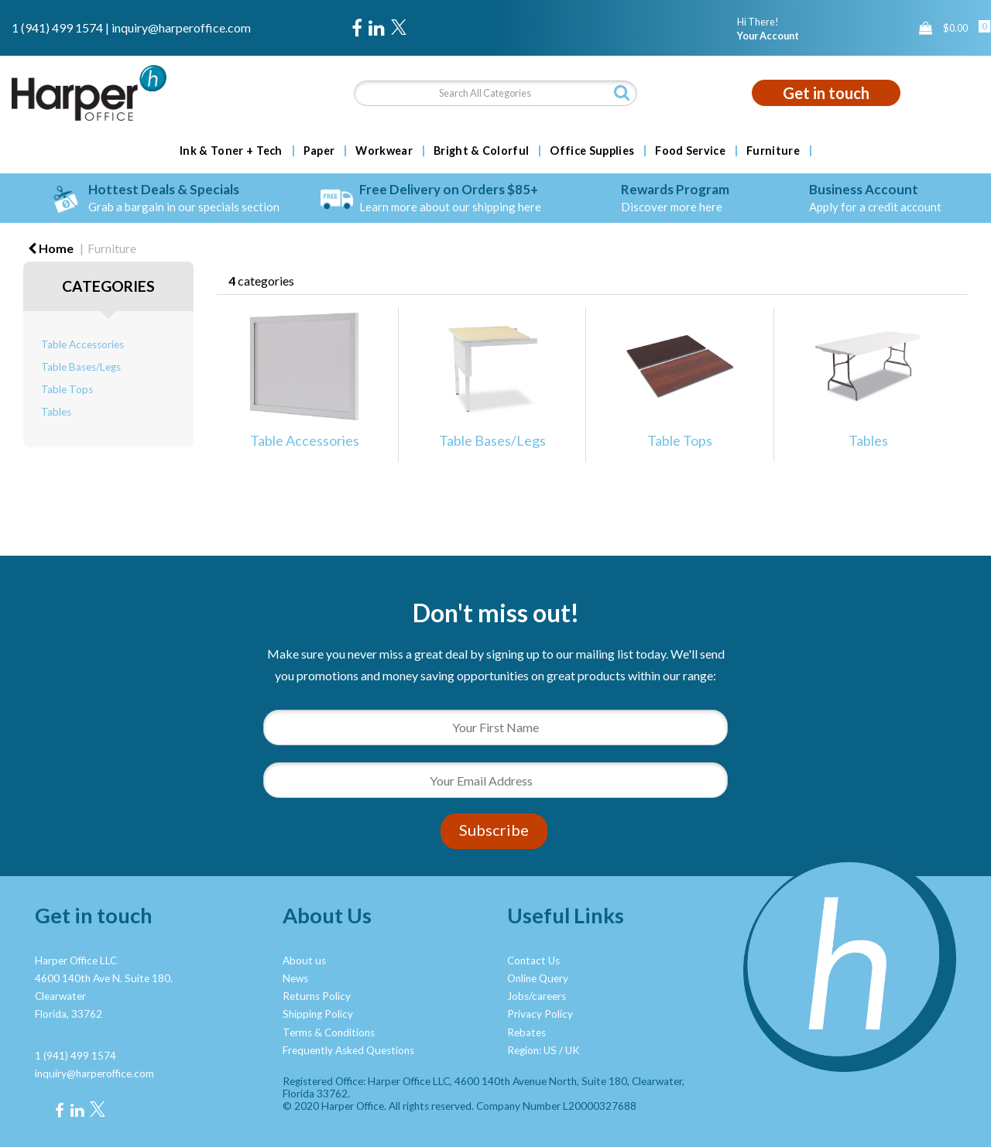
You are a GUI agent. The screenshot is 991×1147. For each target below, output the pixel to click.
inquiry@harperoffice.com (181, 27)
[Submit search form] (621, 92)
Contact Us (533, 960)
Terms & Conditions (329, 1032)
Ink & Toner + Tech (231, 151)
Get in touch (826, 93)
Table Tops (67, 389)
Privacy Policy (540, 1014)
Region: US (532, 1050)
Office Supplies (592, 151)
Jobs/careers (536, 996)
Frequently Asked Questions (348, 1050)
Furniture (773, 151)
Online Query (537, 978)
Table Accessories (82, 344)
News (295, 978)
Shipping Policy (318, 1014)
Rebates (526, 1032)
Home (51, 248)
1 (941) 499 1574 (57, 27)
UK (572, 1050)
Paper (319, 151)
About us (304, 960)
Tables (56, 412)
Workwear (384, 151)
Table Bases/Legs (81, 367)
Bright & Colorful (481, 151)
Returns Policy (317, 996)
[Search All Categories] (496, 93)
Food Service (690, 151)
